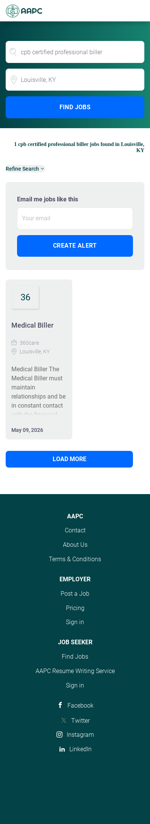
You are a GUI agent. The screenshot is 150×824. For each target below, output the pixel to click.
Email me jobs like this (47, 199)
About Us (75, 544)
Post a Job (75, 593)
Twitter (80, 720)
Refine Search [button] (22, 169)
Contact (75, 530)
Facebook (80, 705)
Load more (69, 459)
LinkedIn (80, 749)
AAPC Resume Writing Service (75, 671)
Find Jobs (75, 107)
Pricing (75, 608)
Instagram (80, 734)
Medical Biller (32, 325)
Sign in (75, 622)
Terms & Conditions (75, 559)
